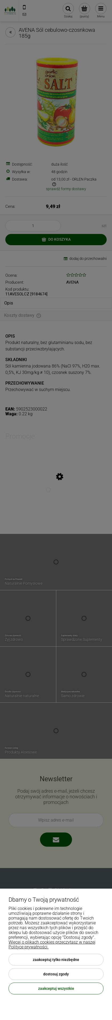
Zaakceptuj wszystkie (56, 988)
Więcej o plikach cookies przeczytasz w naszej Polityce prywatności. (52, 944)
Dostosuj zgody (56, 974)
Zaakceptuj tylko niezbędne (56, 960)
